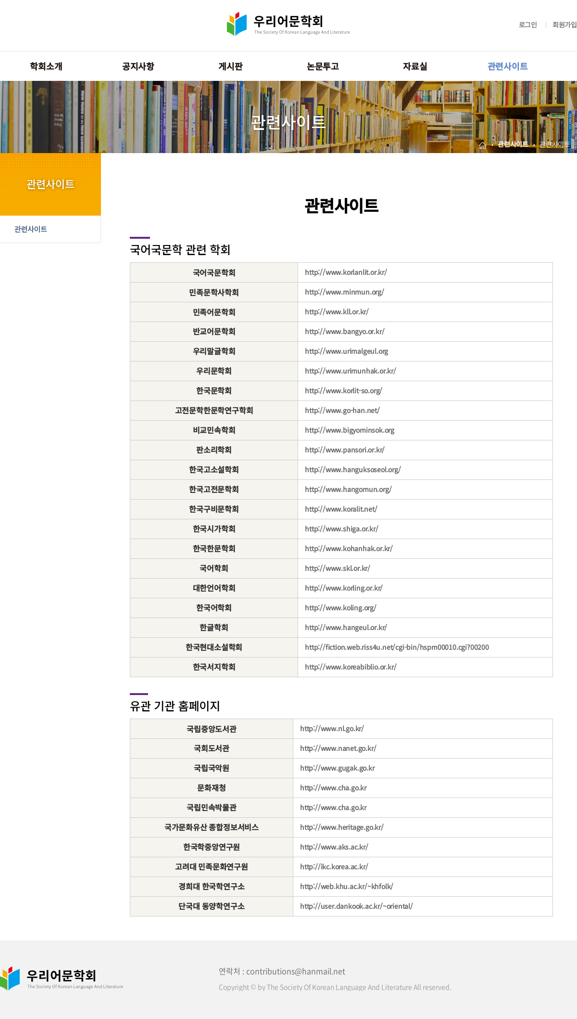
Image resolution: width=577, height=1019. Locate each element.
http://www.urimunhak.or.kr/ (350, 370)
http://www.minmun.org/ (344, 292)
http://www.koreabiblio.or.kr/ (350, 666)
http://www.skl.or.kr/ (337, 568)
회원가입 (564, 24)
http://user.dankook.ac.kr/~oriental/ (356, 906)
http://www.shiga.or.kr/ (341, 528)
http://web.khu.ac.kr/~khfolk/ (346, 886)
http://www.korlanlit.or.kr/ (346, 272)
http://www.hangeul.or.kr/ (346, 627)
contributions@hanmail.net (295, 971)
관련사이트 (508, 66)
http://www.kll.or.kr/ (337, 311)
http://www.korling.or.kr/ (344, 588)
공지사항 (138, 66)
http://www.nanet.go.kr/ (338, 748)
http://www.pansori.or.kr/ (345, 449)
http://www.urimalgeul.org (346, 351)
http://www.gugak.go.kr (337, 768)
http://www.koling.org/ (340, 607)
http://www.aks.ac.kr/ (334, 846)
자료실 (415, 66)
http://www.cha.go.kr (333, 787)
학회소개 (46, 66)
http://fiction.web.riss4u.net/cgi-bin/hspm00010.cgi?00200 (397, 647)
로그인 (528, 24)
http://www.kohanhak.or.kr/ (349, 548)
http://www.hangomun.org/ (348, 489)
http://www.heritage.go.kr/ (342, 827)
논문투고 (323, 66)
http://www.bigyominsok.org (349, 430)
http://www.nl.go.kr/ (332, 728)
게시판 (230, 66)
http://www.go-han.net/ (342, 410)
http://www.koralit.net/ (341, 509)
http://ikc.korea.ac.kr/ (334, 866)
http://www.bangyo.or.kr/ (344, 331)
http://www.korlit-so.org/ (343, 390)
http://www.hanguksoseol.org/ (353, 469)
